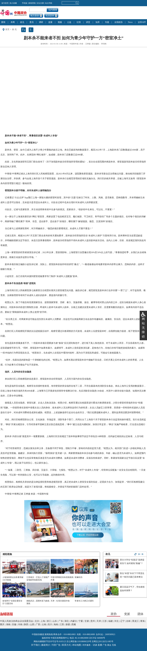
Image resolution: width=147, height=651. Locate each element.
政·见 (14, 29)
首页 (7, 29)
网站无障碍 (143, 327)
